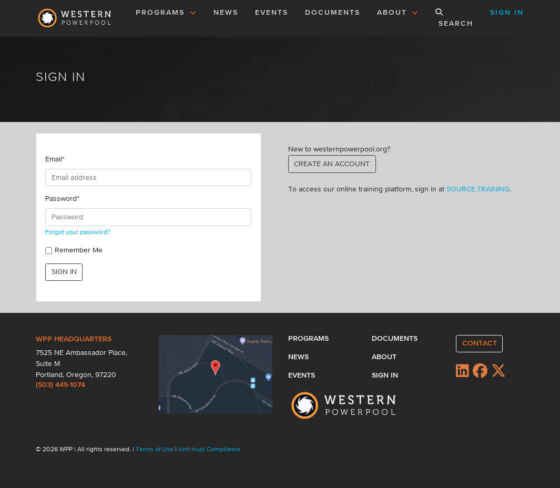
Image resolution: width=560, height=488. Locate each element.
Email (55, 159)
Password (62, 198)
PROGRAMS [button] (166, 12)
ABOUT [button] (398, 12)
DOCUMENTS (332, 12)
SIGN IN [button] (507, 12)
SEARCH (454, 17)
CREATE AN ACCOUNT (332, 164)
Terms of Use (155, 449)
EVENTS (273, 11)
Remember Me (79, 250)
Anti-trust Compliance (209, 449)
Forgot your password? (77, 232)
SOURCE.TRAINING (478, 189)
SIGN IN (64, 272)
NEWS (225, 12)
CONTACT (479, 343)
